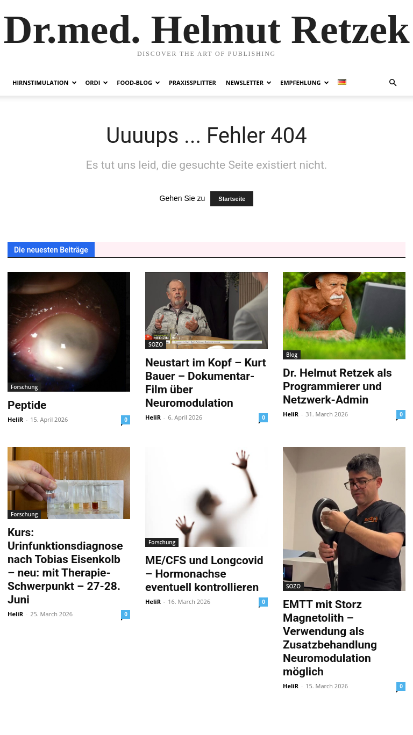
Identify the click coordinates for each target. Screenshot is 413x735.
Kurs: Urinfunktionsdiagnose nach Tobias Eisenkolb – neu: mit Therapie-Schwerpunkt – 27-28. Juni (65, 566)
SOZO (155, 344)
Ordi (97, 82)
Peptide (27, 405)
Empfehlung (304, 82)
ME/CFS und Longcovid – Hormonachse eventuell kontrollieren (204, 574)
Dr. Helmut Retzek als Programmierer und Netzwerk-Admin (337, 386)
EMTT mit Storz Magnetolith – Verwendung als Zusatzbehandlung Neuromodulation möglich (330, 638)
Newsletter (249, 82)
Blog (291, 354)
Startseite (231, 199)
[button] (392, 83)
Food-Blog (138, 82)
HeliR (15, 419)
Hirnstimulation (44, 82)
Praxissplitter (192, 82)
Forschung (24, 387)
